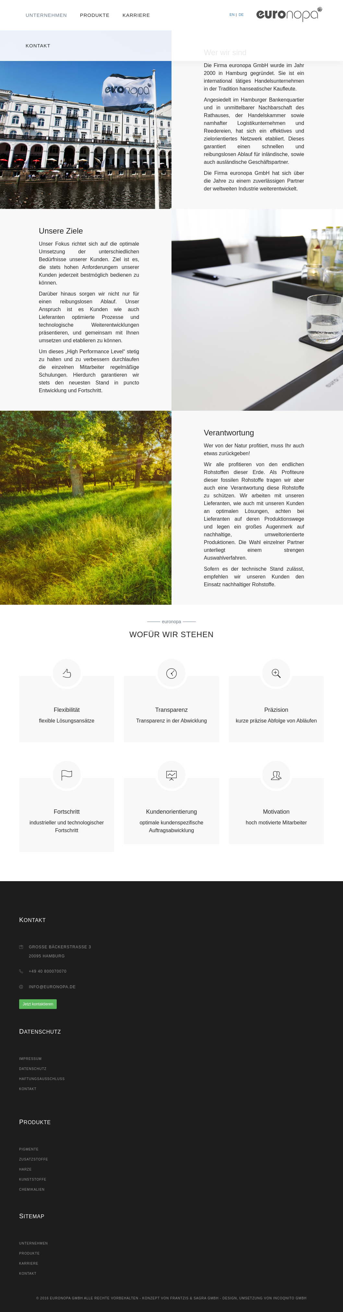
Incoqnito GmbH (290, 1298)
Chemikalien (32, 1189)
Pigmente (29, 1149)
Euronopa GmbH (66, 1298)
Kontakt (38, 45)
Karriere (136, 15)
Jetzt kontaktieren (38, 1004)
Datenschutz (33, 1069)
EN (232, 15)
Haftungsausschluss (42, 1079)
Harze (25, 1169)
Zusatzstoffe (33, 1159)
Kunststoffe (32, 1179)
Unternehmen (46, 15)
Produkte (95, 15)
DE (241, 15)
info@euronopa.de (52, 987)
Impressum (30, 1059)
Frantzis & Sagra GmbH (194, 1298)
